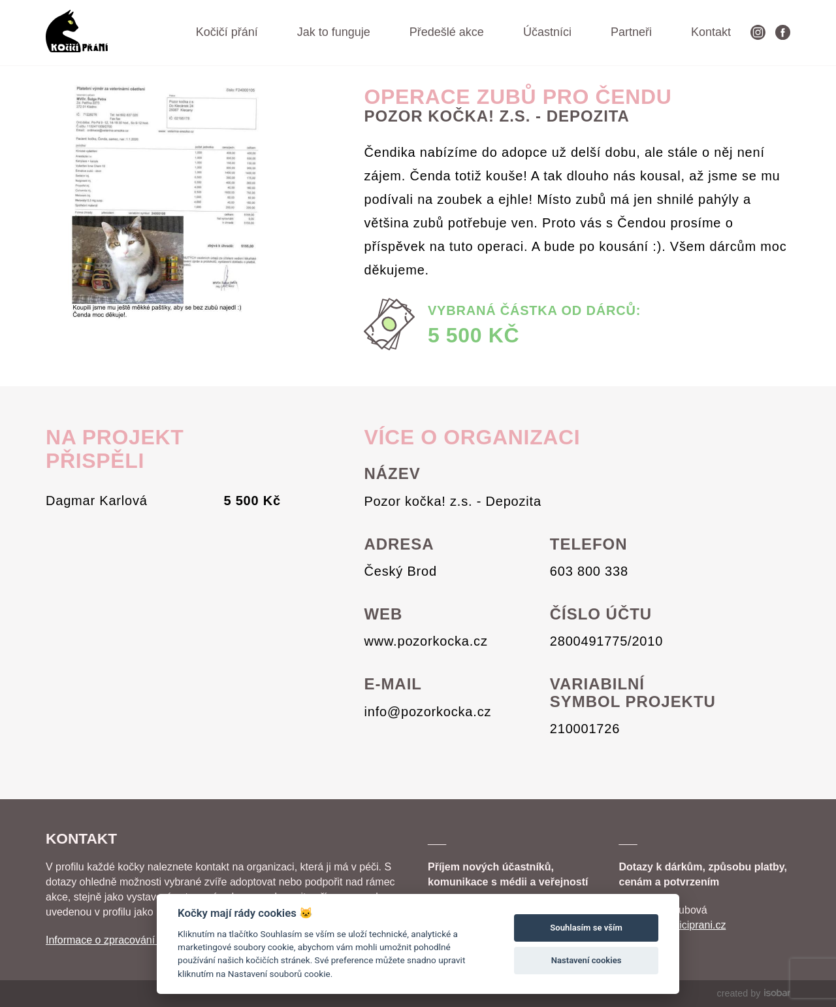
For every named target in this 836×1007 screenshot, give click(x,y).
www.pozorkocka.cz (425, 641)
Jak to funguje (333, 32)
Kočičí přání (227, 32)
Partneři (631, 32)
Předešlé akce (447, 32)
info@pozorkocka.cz (427, 711)
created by (753, 993)
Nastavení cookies (586, 960)
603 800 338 (589, 571)
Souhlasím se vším (586, 928)
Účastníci (547, 32)
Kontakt (711, 32)
